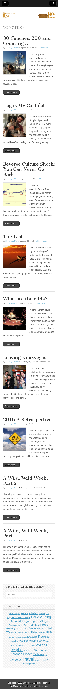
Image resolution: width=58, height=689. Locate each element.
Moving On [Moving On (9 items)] (36, 640)
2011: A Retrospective (27, 419)
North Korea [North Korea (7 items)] (17, 645)
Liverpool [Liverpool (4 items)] (12, 641)
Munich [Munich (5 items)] (46, 641)
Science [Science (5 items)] (27, 650)
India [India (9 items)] (49, 631)
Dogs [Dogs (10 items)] (25, 621)
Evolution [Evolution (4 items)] (28, 625)
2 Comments (43, 47)
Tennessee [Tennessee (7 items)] (15, 659)
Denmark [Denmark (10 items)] (16, 621)
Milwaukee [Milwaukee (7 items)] (22, 640)
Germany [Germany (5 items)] (10, 628)
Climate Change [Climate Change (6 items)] (21, 617)
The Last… (15, 236)
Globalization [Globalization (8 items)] (36, 628)
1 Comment (40, 303)
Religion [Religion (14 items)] (17, 650)
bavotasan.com (41, 686)
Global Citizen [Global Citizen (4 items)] (22, 628)
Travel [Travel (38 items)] (28, 659)
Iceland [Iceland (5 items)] (41, 632)
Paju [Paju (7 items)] (27, 645)
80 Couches (27, 683)
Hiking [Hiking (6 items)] (19, 632)
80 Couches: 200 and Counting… (27, 40)
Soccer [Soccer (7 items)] (43, 650)
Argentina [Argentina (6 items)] (23, 613)
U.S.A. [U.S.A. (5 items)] (46, 660)
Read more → (11, 92)
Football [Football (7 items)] (44, 624)
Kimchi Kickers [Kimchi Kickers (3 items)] (21, 637)
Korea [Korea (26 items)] (43, 636)
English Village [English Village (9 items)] (39, 621)
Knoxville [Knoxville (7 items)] (32, 636)
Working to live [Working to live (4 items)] (29, 664)
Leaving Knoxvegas (24, 357)
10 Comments (41, 241)
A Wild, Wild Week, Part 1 (25, 533)
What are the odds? (25, 299)
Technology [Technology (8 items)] (40, 654)
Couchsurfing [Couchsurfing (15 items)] (41, 617)
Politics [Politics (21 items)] (41, 645)
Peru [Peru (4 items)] (33, 646)
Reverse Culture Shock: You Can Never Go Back (29, 169)
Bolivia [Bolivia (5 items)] (42, 613)
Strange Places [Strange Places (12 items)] (21, 654)
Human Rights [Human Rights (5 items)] (30, 632)
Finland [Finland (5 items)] (35, 625)
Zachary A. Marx (12, 47)
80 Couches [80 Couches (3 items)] (13, 614)
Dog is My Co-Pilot (24, 105)
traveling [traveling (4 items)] (38, 660)
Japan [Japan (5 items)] (12, 637)
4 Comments (44, 179)
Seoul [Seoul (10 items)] (35, 650)
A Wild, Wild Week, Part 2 (25, 480)
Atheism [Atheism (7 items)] (33, 613)
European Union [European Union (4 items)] (16, 625)
